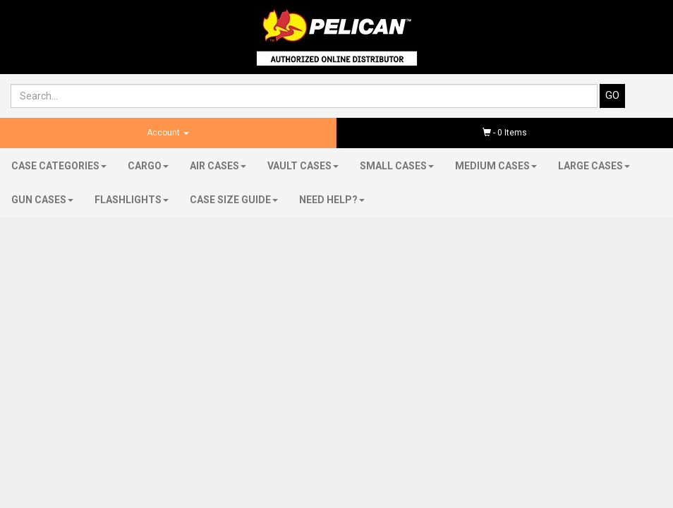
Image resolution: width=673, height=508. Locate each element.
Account (168, 133)
